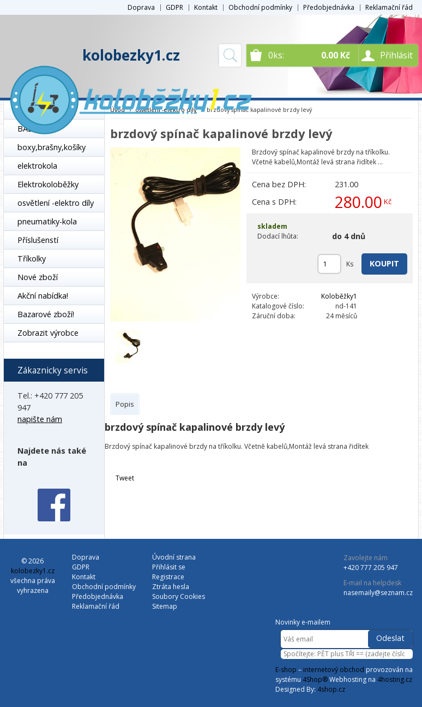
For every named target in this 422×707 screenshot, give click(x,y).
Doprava (141, 7)
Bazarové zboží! (45, 314)
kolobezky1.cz (131, 55)
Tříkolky (31, 258)
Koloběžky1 (339, 296)
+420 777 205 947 (370, 567)
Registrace (168, 576)
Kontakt (206, 7)
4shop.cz (331, 689)
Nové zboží (37, 277)
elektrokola (37, 166)
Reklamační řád (389, 7)
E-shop (286, 669)
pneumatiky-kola (47, 221)
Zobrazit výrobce (48, 333)
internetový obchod (333, 669)
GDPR (174, 7)
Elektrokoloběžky (48, 184)
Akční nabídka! (42, 295)
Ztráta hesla (170, 586)
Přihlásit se (168, 567)
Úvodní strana (174, 557)
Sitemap (164, 606)
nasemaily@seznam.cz (378, 592)
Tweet (125, 478)
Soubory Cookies (178, 596)
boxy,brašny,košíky (51, 147)
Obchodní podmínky (260, 7)
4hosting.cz (394, 679)
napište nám (39, 419)
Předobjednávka (328, 7)
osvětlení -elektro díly (55, 203)
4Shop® (315, 679)
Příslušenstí (37, 240)
